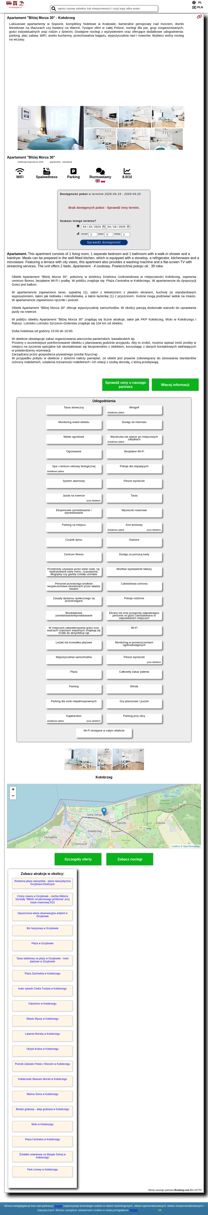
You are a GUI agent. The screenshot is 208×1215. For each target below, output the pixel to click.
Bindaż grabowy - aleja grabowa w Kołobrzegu (42, 1109)
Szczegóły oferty (78, 859)
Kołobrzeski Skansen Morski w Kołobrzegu (42, 1079)
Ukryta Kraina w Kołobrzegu (43, 1048)
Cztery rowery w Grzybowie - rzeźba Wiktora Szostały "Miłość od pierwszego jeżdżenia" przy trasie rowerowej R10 (42, 899)
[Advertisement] (104, 74)
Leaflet (175, 846)
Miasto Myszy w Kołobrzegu (43, 1018)
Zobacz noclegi (129, 859)
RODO (134, 1210)
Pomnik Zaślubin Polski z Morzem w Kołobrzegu (42, 1064)
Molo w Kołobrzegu (42, 1124)
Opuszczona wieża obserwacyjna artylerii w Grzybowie (42, 915)
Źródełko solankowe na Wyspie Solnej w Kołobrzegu (42, 1156)
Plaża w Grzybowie (42, 943)
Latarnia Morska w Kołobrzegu (42, 1033)
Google (58, 1205)
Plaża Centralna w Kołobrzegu (42, 1139)
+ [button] (13, 790)
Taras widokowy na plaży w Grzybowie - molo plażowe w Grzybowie (43, 960)
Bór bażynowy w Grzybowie (42, 928)
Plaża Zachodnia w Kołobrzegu (42, 973)
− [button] (13, 796)
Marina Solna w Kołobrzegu (42, 1094)
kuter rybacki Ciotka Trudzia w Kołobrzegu (42, 988)
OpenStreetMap (191, 846)
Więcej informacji (175, 385)
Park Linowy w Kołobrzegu (42, 1169)
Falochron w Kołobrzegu (42, 1003)
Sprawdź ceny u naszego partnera (125, 385)
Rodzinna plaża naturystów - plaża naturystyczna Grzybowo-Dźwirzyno (42, 883)
